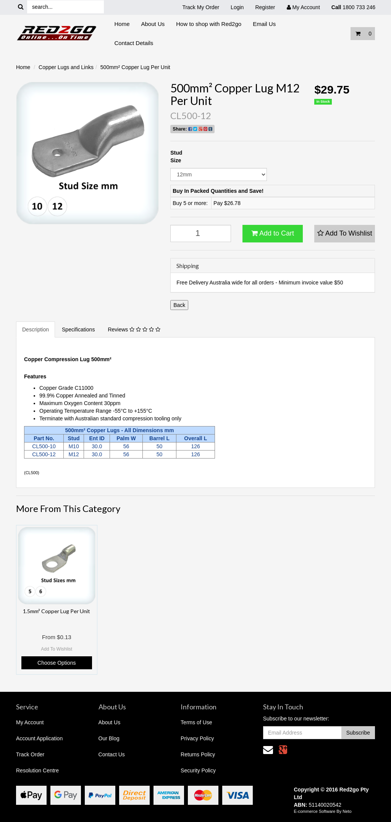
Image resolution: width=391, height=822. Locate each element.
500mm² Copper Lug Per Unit (135, 67)
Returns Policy (198, 754)
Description (35, 329)
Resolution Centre (37, 770)
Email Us (264, 24)
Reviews (134, 329)
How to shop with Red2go (208, 24)
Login (237, 7)
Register (265, 7)
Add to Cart (272, 233)
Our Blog (109, 738)
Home (122, 24)
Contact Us (112, 754)
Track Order (30, 754)
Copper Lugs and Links (66, 67)
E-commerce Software (315, 811)
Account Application (39, 738)
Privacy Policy (197, 738)
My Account (30, 722)
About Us (153, 24)
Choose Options (56, 663)
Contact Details (134, 43)
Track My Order (200, 7)
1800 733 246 (353, 7)
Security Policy (198, 770)
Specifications (78, 329)
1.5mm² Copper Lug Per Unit (56, 611)
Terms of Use (196, 722)
